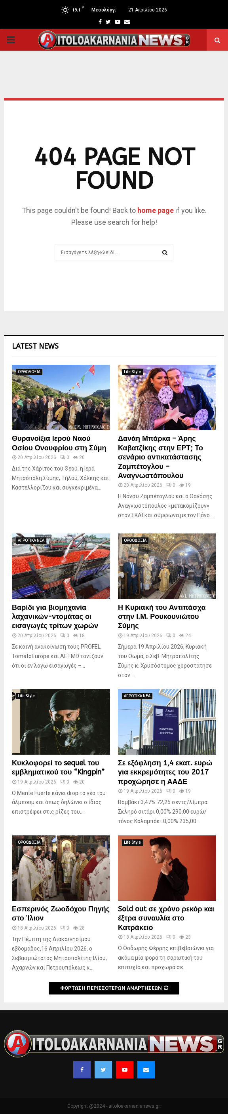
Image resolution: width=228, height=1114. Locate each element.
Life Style (132, 372)
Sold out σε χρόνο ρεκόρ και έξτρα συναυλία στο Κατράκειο (166, 918)
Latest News (35, 346)
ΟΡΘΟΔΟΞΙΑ (29, 372)
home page (155, 210)
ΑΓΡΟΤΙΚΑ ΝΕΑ (31, 540)
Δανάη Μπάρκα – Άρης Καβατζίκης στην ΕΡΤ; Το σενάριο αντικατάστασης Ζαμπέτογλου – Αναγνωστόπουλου (160, 457)
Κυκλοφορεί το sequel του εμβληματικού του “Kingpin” (58, 767)
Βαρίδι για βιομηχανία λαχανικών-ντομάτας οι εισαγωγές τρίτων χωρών (55, 616)
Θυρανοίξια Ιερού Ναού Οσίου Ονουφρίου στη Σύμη (59, 443)
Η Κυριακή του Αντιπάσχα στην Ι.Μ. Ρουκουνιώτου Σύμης (162, 616)
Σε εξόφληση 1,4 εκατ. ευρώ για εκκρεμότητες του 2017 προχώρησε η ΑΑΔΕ (165, 772)
